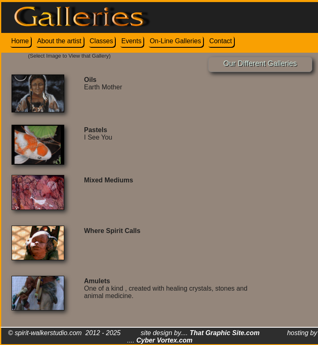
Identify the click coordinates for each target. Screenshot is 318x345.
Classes (101, 40)
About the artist (59, 40)
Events (131, 40)
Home (20, 40)
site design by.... (200, 332)
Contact (220, 40)
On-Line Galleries (175, 40)
